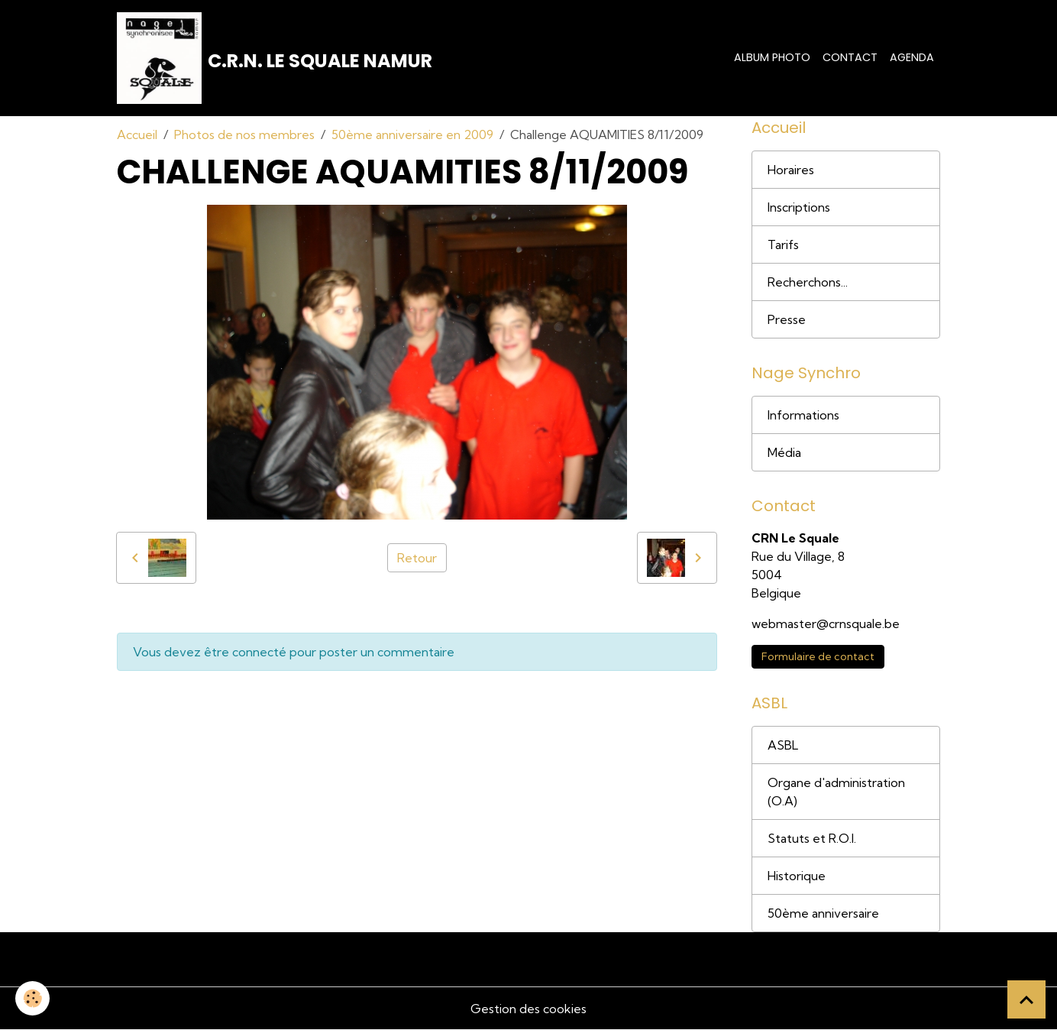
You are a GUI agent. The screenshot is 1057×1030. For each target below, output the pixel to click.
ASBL (783, 745)
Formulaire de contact (817, 656)
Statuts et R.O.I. (812, 838)
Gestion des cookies (528, 1008)
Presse (787, 319)
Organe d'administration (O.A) (836, 791)
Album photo (772, 57)
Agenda (912, 57)
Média (784, 452)
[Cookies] (32, 998)
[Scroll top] (1026, 999)
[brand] (274, 58)
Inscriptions (799, 207)
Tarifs (783, 244)
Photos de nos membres (244, 134)
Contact (850, 57)
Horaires (791, 169)
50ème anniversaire (823, 913)
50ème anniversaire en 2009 (412, 134)
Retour (417, 557)
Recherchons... (808, 282)
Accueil (137, 134)
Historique (797, 875)
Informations (803, 415)
